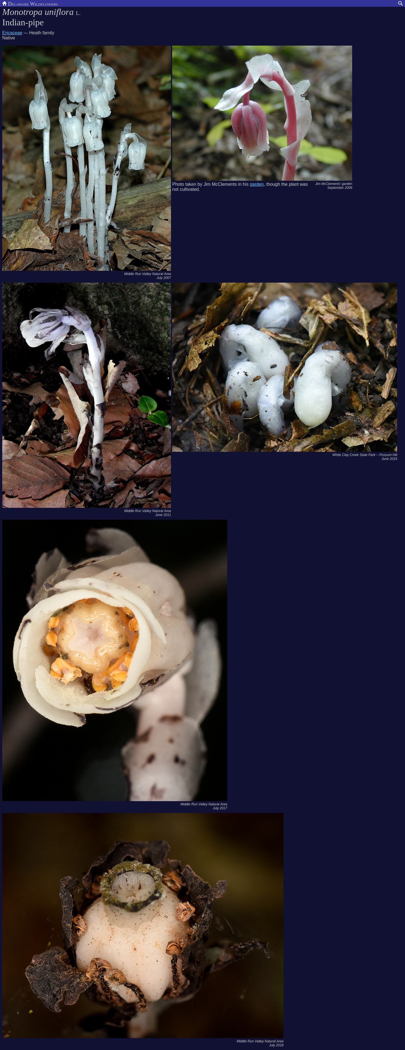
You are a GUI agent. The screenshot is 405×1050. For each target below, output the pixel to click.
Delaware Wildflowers (30, 3)
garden (257, 184)
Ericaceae (12, 32)
